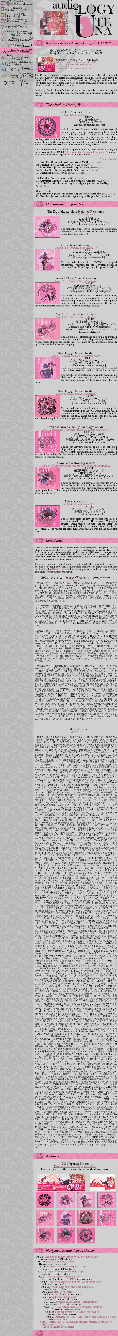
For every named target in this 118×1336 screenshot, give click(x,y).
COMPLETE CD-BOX (63, 1296)
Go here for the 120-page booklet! (75, 1166)
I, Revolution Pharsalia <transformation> (78, 1306)
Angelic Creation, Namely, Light (66, 1271)
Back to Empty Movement (58, 1326)
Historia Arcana (60, 569)
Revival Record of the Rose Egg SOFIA (71, 1286)
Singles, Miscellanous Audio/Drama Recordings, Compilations (76, 1321)
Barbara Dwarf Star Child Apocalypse (77, 1311)
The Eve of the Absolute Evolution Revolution (71, 1256)
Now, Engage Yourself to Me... (65, 1276)
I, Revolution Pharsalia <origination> (75, 1301)
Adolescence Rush (61, 1291)
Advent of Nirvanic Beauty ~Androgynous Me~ (76, 1281)
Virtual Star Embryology (59, 1261)
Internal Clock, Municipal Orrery (66, 1266)
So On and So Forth (53, 1324)
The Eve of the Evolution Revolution (85, 152)
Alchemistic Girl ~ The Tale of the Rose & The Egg (86, 1316)
